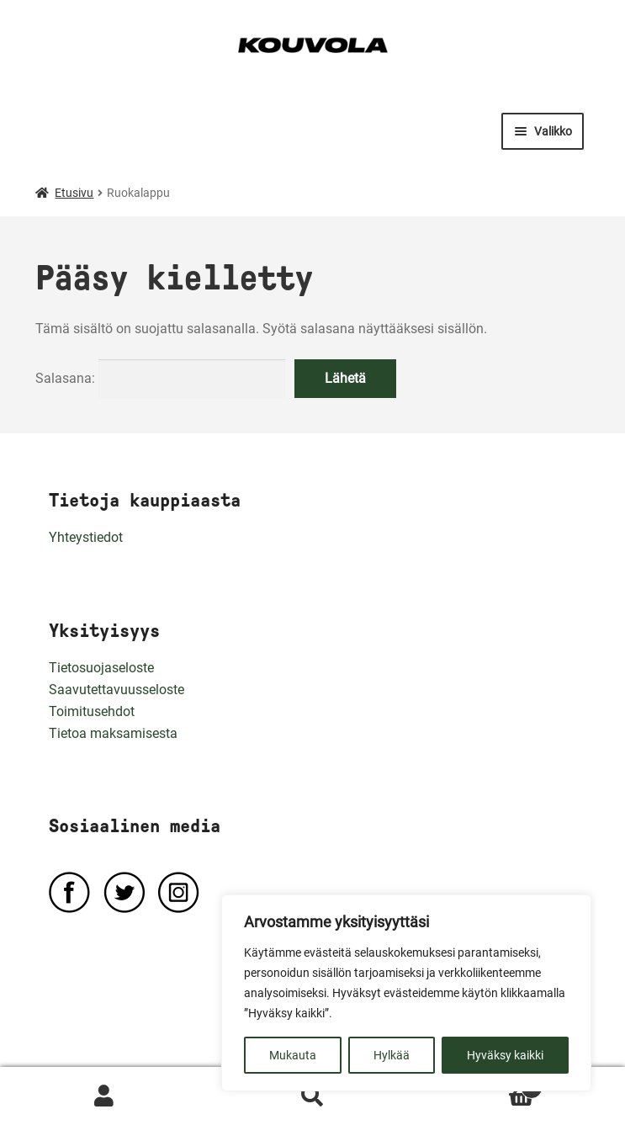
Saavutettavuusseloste (116, 690)
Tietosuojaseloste (101, 668)
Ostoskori (479, 1084)
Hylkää (391, 1055)
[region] (406, 992)
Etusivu (74, 192)
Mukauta (292, 1055)
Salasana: (160, 378)
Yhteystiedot (86, 537)
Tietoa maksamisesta (113, 733)
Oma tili (104, 1096)
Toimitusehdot (92, 711)
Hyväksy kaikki (505, 1055)
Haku (313, 1096)
